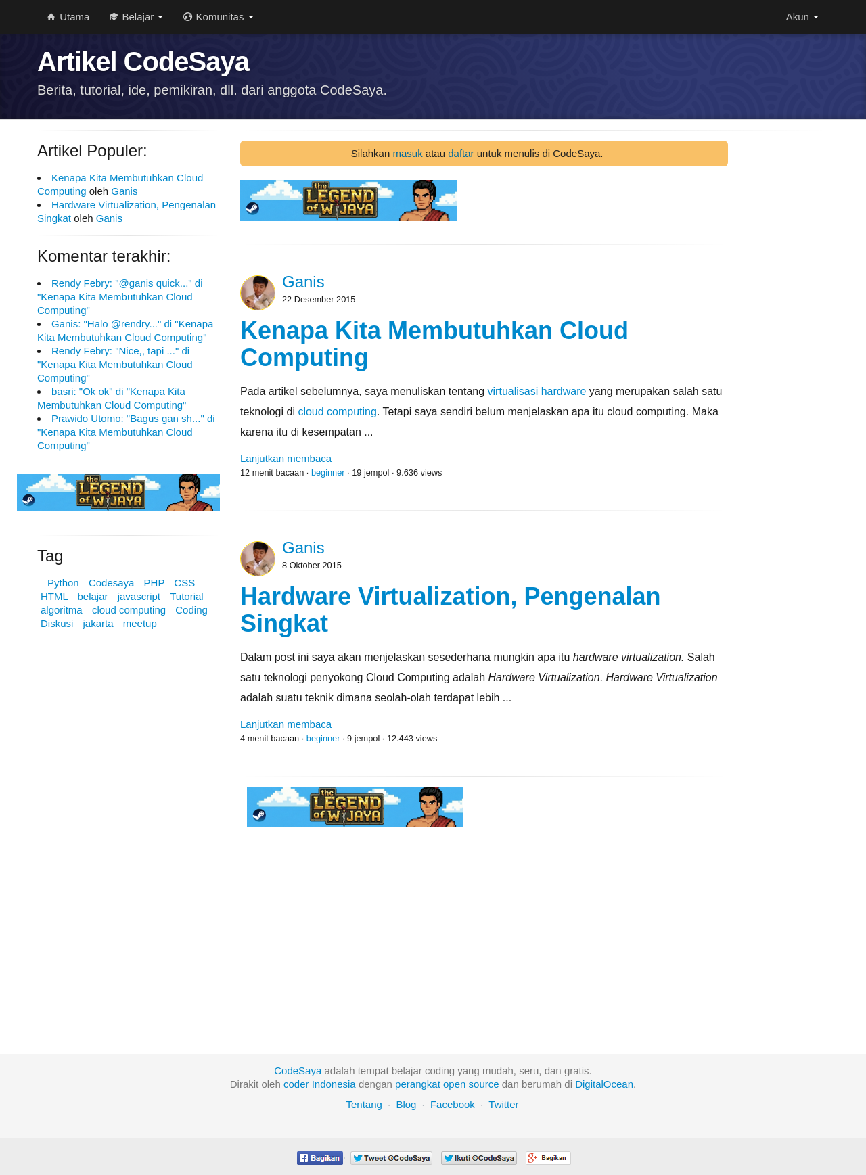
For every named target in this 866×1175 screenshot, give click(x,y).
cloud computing (129, 610)
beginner (328, 472)
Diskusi (57, 623)
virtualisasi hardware (537, 391)
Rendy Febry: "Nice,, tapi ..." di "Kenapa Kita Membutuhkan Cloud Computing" (115, 364)
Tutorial (186, 596)
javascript (139, 596)
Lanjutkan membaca (286, 458)
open (454, 1084)
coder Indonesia (319, 1084)
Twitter (503, 1104)
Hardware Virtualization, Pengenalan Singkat (450, 609)
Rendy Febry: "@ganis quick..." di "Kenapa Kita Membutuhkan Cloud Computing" (119, 296)
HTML (54, 596)
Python (63, 583)
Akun (802, 16)
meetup (140, 623)
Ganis (124, 191)
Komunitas (218, 16)
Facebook (452, 1104)
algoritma (62, 610)
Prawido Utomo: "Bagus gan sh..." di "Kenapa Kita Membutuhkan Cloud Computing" (126, 432)
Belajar (136, 16)
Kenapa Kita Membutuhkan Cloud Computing (434, 344)
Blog (406, 1104)
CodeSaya (297, 1070)
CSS (184, 583)
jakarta (98, 623)
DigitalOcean (604, 1084)
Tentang (364, 1104)
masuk (407, 153)
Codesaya (112, 583)
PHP (154, 583)
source (484, 1084)
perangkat (417, 1084)
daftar (461, 153)
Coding (191, 610)
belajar (92, 596)
